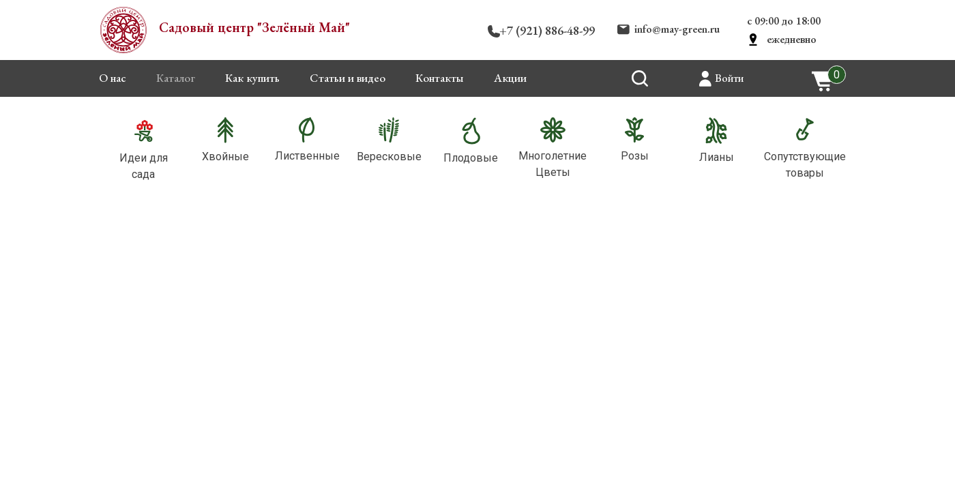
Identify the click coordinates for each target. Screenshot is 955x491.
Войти (729, 78)
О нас (112, 77)
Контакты (439, 77)
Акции (510, 77)
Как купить (252, 77)
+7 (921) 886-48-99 (547, 30)
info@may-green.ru (677, 29)
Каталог (175, 77)
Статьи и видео (347, 77)
